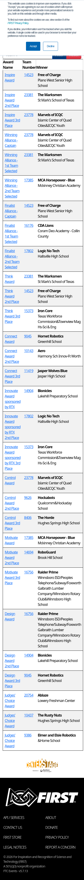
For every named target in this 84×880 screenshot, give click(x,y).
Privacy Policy (18, 23)
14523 (28, 74)
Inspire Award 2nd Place (12, 100)
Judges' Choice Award (10, 700)
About (50, 817)
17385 (28, 180)
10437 (28, 715)
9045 (28, 336)
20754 (28, 695)
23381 (28, 94)
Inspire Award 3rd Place (12, 120)
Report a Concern (60, 847)
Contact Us (12, 827)
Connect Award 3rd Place (12, 376)
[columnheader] (12, 64)
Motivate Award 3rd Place (12, 577)
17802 (28, 250)
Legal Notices (14, 847)
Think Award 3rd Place (12, 316)
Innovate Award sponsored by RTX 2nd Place (13, 427)
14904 (28, 390)
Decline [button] (50, 46)
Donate (51, 827)
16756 (28, 572)
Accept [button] (33, 46)
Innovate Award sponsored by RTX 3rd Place (13, 457)
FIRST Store (12, 837)
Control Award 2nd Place (12, 503)
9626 (28, 497)
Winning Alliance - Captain (11, 140)
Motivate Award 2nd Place (12, 557)
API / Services (13, 817)
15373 (28, 310)
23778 (28, 114)
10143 (28, 350)
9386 (28, 735)
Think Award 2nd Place (12, 296)
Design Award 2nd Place (12, 660)
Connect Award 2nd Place (12, 356)
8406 (28, 517)
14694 (28, 552)
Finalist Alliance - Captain (11, 211)
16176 (28, 225)
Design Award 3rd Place (12, 680)
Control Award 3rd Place (12, 523)
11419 (28, 370)
